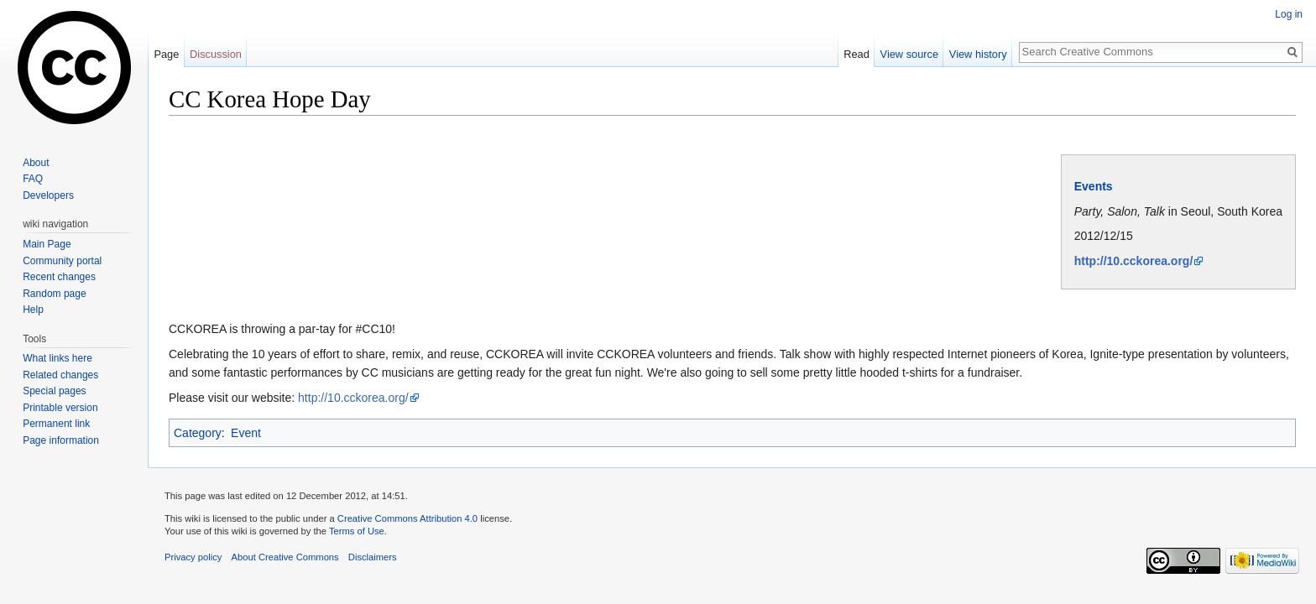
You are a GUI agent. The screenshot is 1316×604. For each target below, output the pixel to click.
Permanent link (56, 424)
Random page (54, 293)
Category (198, 433)
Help (33, 309)
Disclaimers (372, 557)
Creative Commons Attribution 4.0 (407, 518)
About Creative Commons (285, 557)
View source (909, 54)
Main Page (46, 244)
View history (978, 54)
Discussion (216, 54)
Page (166, 54)
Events (1093, 186)
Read (856, 54)
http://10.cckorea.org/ (1133, 261)
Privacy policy (193, 557)
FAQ (33, 179)
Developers (48, 195)
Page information (61, 440)
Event (246, 433)
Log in (1289, 14)
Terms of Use (356, 531)
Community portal (62, 261)
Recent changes (59, 277)
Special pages (54, 391)
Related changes (60, 375)
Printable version (60, 408)
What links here (57, 358)
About (36, 163)
